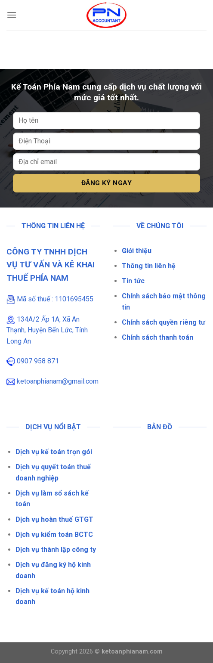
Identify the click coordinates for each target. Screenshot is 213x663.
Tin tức (133, 281)
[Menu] (11, 14)
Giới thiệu (136, 251)
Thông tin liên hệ (149, 266)
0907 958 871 (38, 361)
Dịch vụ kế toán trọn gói (53, 452)
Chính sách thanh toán (157, 337)
